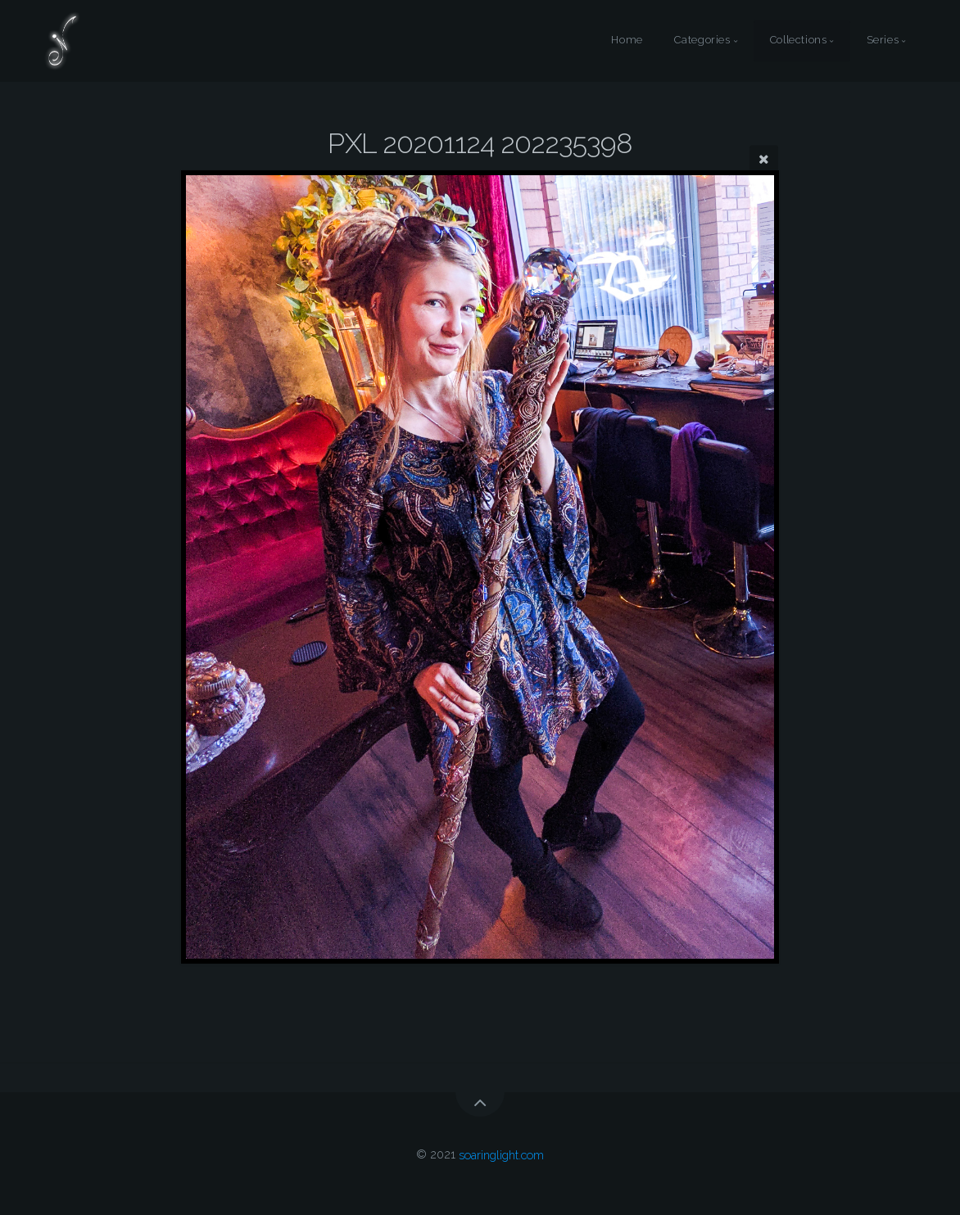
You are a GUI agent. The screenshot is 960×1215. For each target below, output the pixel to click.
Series (883, 40)
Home (627, 40)
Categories (702, 40)
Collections (798, 40)
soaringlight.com (501, 1154)
